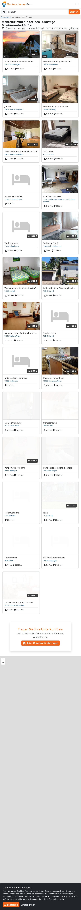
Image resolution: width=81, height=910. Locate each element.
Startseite (5, 17)
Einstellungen (28, 904)
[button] (3, 659)
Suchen (74, 11)
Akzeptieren (11, 904)
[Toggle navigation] (77, 4)
